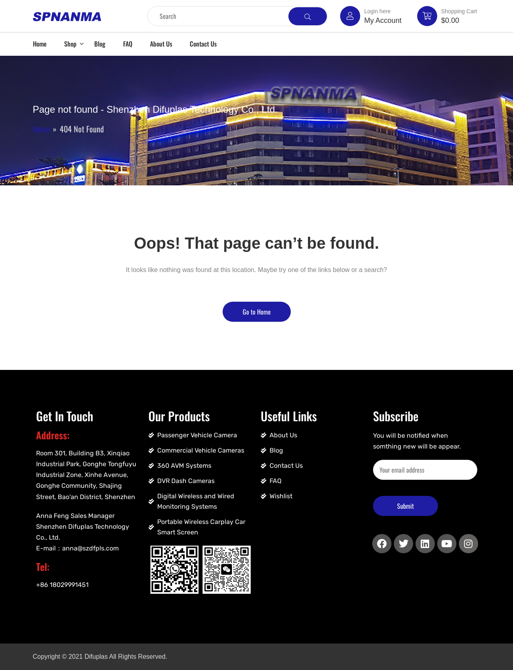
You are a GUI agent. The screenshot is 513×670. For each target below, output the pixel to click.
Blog (99, 44)
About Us (161, 44)
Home (40, 44)
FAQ (127, 44)
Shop (70, 44)
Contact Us (203, 44)
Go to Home (257, 312)
